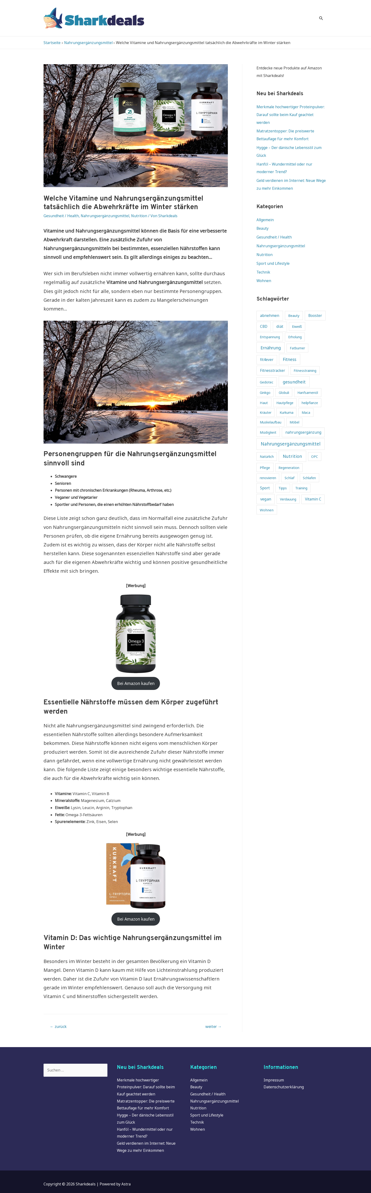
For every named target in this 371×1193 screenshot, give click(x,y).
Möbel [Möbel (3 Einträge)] (294, 412)
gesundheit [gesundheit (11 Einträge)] (294, 372)
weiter (212, 1021)
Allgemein (265, 211)
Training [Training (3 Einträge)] (301, 478)
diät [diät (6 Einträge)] (279, 316)
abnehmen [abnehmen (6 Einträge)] (269, 305)
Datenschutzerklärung (284, 1082)
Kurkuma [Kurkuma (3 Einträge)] (286, 403)
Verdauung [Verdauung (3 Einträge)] (288, 489)
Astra (126, 1179)
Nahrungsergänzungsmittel (106, 209)
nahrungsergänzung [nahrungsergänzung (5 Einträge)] (303, 422)
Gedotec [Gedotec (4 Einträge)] (266, 372)
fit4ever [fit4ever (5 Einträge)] (267, 349)
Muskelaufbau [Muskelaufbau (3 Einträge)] (270, 412)
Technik (263, 262)
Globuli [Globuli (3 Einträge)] (284, 383)
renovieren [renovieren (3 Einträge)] (268, 468)
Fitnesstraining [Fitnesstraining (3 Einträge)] (305, 360)
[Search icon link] (321, 15)
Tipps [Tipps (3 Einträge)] (282, 478)
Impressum (274, 1075)
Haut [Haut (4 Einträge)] (264, 392)
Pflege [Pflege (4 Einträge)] (265, 457)
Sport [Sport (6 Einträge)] (265, 478)
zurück (58, 1021)
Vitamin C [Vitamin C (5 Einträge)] (313, 489)
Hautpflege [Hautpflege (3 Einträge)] (284, 393)
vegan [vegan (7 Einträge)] (265, 489)
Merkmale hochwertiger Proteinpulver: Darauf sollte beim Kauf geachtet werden (291, 108)
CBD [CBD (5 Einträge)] (263, 316)
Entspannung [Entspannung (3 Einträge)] (270, 327)
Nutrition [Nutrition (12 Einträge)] (292, 446)
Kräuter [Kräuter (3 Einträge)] (265, 403)
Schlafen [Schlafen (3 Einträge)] (309, 468)
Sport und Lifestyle (273, 254)
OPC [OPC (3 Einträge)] (314, 447)
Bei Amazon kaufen (135, 677)
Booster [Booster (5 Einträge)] (315, 305)
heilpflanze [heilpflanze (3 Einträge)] (310, 393)
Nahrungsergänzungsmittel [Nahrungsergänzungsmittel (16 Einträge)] (290, 434)
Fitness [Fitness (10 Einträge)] (289, 349)
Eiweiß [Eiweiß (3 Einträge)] (297, 316)
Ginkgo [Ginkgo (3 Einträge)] (265, 383)
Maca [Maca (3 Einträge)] (306, 403)
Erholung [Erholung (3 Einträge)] (295, 327)
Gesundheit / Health (62, 209)
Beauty (262, 219)
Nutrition (141, 209)
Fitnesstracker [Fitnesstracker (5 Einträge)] (272, 360)
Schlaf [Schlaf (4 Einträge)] (290, 467)
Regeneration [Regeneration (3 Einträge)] (288, 457)
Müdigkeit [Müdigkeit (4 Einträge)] (268, 422)
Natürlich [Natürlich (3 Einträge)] (267, 447)
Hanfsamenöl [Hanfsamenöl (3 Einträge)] (307, 383)
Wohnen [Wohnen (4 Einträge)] (267, 500)
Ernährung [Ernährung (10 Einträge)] (271, 338)
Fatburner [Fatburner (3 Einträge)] (297, 338)
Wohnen (263, 271)
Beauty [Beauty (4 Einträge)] (294, 305)
